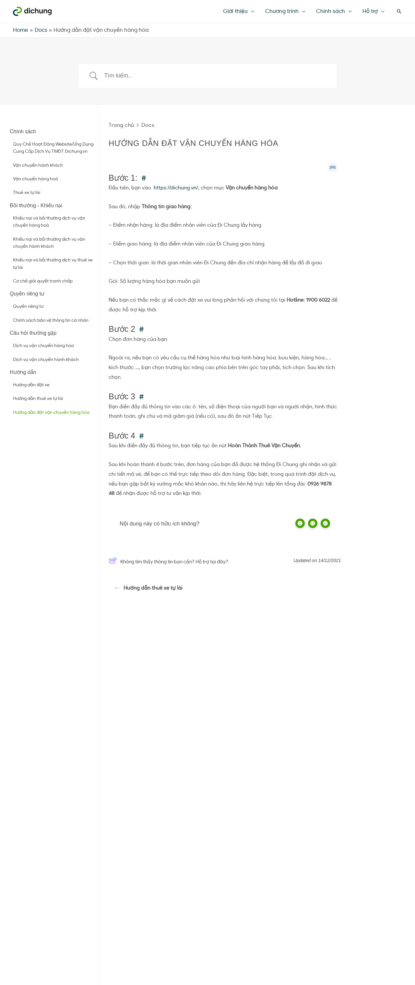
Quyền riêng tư (28, 306)
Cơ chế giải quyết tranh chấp (43, 281)
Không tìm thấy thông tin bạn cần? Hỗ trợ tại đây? (168, 562)
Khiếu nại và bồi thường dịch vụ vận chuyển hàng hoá (49, 222)
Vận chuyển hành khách (38, 165)
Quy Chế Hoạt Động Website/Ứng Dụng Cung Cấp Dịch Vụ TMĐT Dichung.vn (53, 148)
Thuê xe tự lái (26, 192)
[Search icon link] (399, 11)
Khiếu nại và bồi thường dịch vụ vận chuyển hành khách (49, 243)
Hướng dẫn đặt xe (31, 385)
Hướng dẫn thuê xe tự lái (38, 398)
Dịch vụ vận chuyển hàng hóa (43, 345)
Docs (147, 125)
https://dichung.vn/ (176, 187)
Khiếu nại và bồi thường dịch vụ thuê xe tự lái (53, 264)
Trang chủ (121, 125)
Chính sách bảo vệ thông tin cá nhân (51, 320)
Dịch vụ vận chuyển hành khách (46, 359)
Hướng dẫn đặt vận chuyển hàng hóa (51, 412)
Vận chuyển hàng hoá (35, 179)
